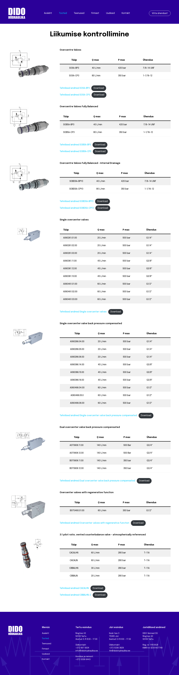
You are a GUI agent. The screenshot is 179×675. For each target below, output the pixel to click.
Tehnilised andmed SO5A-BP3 (75, 88)
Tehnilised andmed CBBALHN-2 (75, 595)
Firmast (95, 13)
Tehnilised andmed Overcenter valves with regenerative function (94, 523)
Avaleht (48, 13)
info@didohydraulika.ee (87, 651)
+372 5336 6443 (83, 659)
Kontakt (126, 13)
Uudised (110, 13)
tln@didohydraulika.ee (119, 651)
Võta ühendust (160, 13)
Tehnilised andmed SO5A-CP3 (75, 95)
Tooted (63, 13)
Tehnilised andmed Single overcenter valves (83, 312)
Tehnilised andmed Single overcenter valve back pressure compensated (98, 415)
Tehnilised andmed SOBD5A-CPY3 (77, 208)
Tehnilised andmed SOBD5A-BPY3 (76, 201)
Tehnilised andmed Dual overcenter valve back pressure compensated (97, 481)
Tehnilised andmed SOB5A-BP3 (75, 145)
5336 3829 (119, 648)
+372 (111, 648)
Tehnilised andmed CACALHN (74, 588)
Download (99, 88)
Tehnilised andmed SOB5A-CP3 (75, 151)
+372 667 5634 (82, 648)
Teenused (79, 13)
